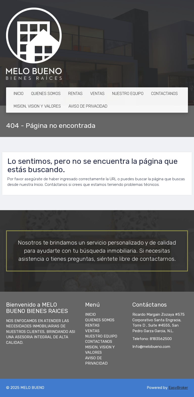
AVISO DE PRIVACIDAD (87, 106)
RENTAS (75, 93)
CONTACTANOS (164, 93)
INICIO (18, 93)
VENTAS (97, 93)
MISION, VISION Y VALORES (37, 106)
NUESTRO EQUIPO (127, 93)
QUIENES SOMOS (46, 93)
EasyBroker (178, 387)
